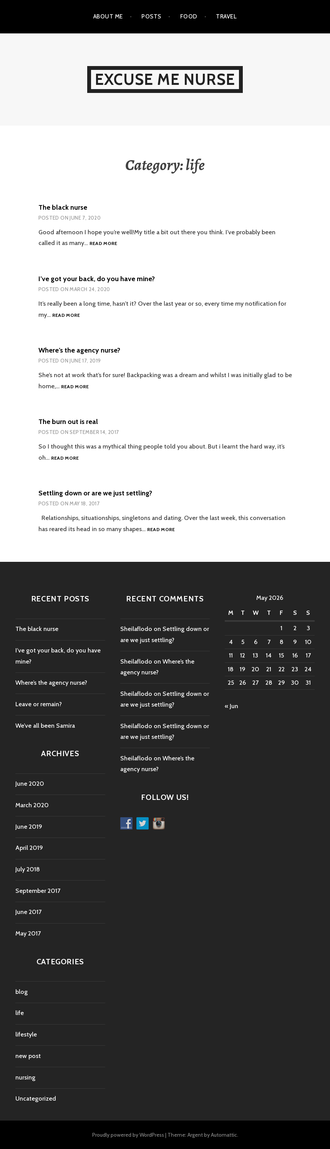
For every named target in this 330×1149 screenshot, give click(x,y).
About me (108, 16)
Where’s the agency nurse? (79, 350)
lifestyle (26, 1034)
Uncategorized (35, 1098)
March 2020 (32, 805)
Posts (151, 16)
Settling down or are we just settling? (95, 493)
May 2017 (28, 933)
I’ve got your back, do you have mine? (96, 279)
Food (188, 16)
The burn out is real (68, 421)
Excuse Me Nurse (165, 79)
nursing (25, 1077)
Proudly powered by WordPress (128, 1134)
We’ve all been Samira (45, 725)
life (19, 1013)
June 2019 (28, 826)
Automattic (224, 1134)
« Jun (231, 706)
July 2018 (27, 869)
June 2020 (29, 783)
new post (28, 1056)
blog (21, 991)
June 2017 (28, 912)
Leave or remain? (38, 704)
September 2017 (37, 890)
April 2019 (29, 847)
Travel (226, 16)
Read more (104, 243)
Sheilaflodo (136, 628)
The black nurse (62, 207)
